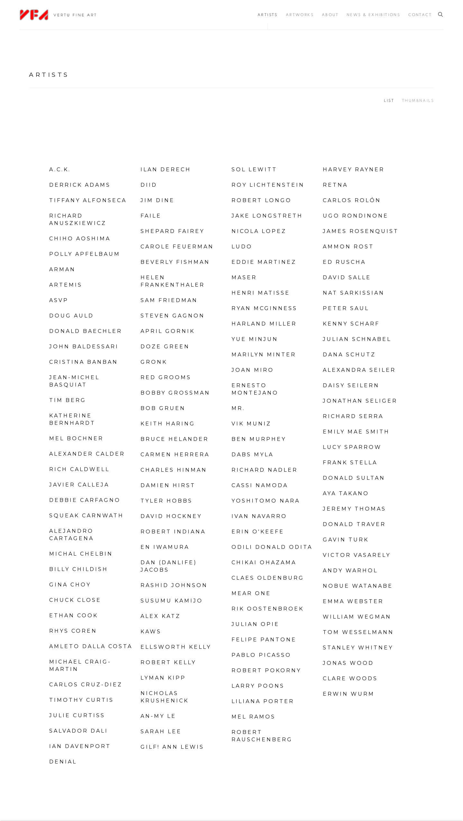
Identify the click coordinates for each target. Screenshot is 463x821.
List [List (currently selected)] (389, 101)
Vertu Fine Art (57, 15)
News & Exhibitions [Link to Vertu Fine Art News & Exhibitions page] (373, 15)
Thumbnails (418, 101)
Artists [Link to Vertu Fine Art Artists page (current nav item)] (268, 15)
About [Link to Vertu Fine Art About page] (330, 15)
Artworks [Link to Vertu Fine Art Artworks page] (300, 15)
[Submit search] (441, 15)
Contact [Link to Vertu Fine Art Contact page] (420, 15)
